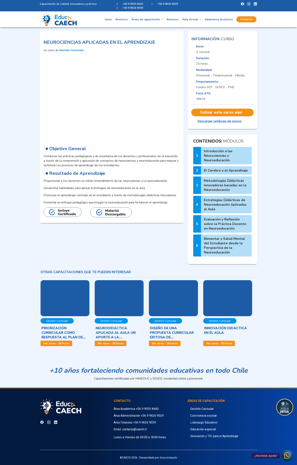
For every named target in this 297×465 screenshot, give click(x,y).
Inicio (108, 19)
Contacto (246, 19)
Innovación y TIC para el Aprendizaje (214, 436)
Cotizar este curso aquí (221, 112)
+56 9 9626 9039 (144, 422)
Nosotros (122, 19)
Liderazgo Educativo (203, 422)
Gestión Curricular (202, 409)
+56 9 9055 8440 (147, 409)
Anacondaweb (168, 457)
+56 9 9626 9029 (152, 415)
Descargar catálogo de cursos (220, 121)
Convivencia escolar (203, 415)
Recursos (172, 19)
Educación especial (203, 429)
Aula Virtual (190, 19)
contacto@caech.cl (134, 429)
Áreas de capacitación (146, 19)
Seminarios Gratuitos (219, 19)
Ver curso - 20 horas (56, 343)
